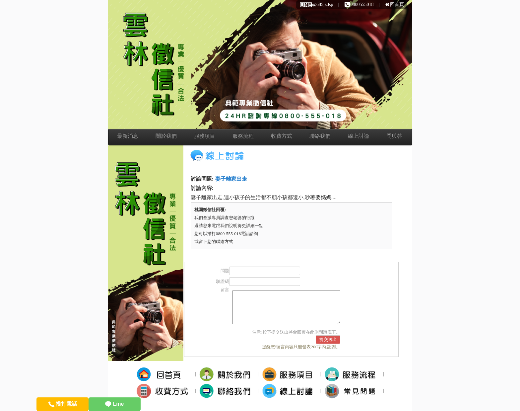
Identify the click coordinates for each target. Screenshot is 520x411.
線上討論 (358, 136)
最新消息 (127, 136)
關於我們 (166, 136)
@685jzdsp (316, 4)
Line (114, 404)
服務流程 (243, 136)
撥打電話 (62, 404)
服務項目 (204, 136)
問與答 (394, 136)
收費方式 (281, 136)
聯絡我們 (320, 136)
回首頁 (394, 4)
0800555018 (359, 4)
